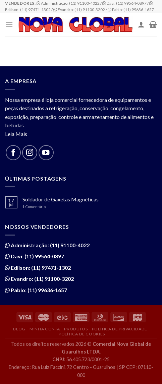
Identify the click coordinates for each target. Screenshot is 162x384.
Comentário (34, 206)
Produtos (76, 328)
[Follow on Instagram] (29, 152)
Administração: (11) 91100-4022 (50, 245)
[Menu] (9, 24)
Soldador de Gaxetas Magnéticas (60, 199)
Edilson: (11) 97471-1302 (40, 267)
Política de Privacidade (119, 328)
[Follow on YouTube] (46, 152)
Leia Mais (16, 134)
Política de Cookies (82, 333)
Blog (19, 328)
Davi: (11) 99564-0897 (37, 256)
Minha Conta (45, 328)
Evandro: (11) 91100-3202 (42, 278)
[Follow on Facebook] (13, 152)
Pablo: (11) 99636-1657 (38, 290)
